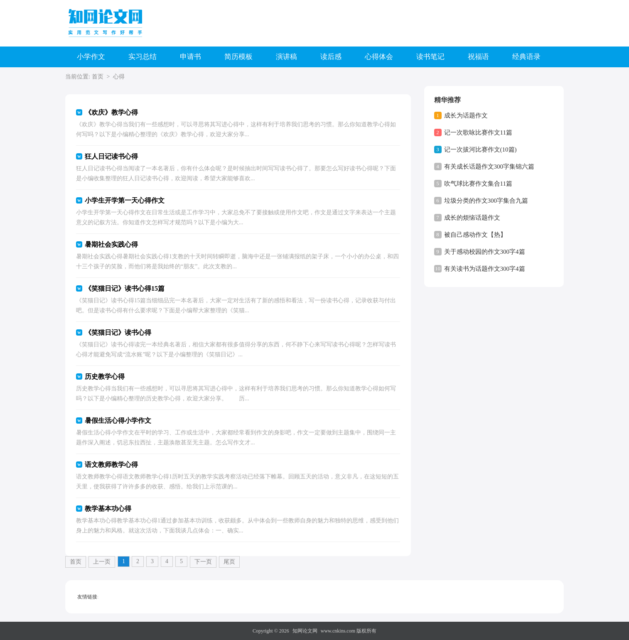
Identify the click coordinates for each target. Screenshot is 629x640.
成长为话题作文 (466, 115)
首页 (97, 77)
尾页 (229, 562)
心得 (119, 77)
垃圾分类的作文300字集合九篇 (486, 200)
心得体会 (379, 57)
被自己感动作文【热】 (475, 234)
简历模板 (238, 57)
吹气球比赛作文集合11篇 (478, 183)
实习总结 (142, 57)
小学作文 (91, 57)
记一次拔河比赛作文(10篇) (480, 149)
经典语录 (526, 57)
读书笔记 (430, 57)
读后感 (331, 57)
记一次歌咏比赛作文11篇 (478, 132)
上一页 (102, 562)
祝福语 (478, 57)
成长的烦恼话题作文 (472, 217)
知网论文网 (304, 631)
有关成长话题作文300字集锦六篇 (489, 166)
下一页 (203, 562)
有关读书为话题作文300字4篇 (484, 268)
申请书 (190, 57)
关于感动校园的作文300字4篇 (484, 251)
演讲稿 (286, 57)
